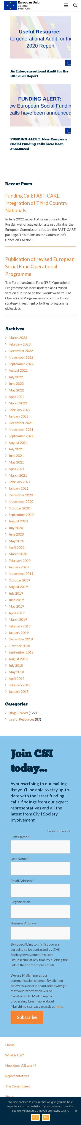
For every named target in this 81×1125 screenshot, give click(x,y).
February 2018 (19, 685)
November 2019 (21, 573)
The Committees (17, 1086)
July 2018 (16, 665)
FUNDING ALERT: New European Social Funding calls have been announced (38, 144)
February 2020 (19, 560)
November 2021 (21, 429)
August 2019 (18, 586)
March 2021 (18, 475)
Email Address (22, 880)
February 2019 (19, 626)
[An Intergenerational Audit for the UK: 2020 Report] (40, 41)
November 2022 (21, 357)
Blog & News (18, 713)
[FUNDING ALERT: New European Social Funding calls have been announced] (40, 109)
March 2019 (18, 619)
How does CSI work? (20, 1065)
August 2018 (18, 659)
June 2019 (16, 600)
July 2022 (16, 377)
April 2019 (16, 613)
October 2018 (19, 646)
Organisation (20, 902)
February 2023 (19, 344)
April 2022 (16, 396)
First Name (20, 836)
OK (35, 1117)
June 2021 (16, 455)
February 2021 (19, 482)
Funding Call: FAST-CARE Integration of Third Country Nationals (36, 203)
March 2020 (18, 554)
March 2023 (18, 337)
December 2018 (21, 639)
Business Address (24, 923)
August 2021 (18, 442)
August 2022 (18, 370)
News (9, 1096)
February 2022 (19, 410)
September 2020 (21, 514)
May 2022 (16, 390)
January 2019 (19, 632)
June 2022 (16, 383)
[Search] (75, 5)
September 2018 (21, 652)
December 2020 (21, 495)
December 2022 (21, 351)
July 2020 (16, 528)
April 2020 (16, 547)
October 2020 (19, 508)
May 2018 (16, 672)
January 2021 (19, 488)
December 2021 (21, 423)
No (46, 1117)
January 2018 (19, 691)
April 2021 (16, 469)
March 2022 (18, 403)
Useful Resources (21, 719)
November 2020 (21, 501)
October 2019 (19, 580)
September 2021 (21, 436)
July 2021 (16, 449)
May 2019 (16, 606)
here (59, 1006)
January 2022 (19, 416)
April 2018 (16, 678)
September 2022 (21, 364)
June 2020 (16, 534)
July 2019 (16, 593)
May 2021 (16, 462)
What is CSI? (14, 1055)
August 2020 (18, 521)
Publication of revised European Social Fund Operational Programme (40, 266)
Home (9, 1045)
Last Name (20, 858)
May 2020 (16, 541)
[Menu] (66, 5)
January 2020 (19, 567)
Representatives (17, 1076)
